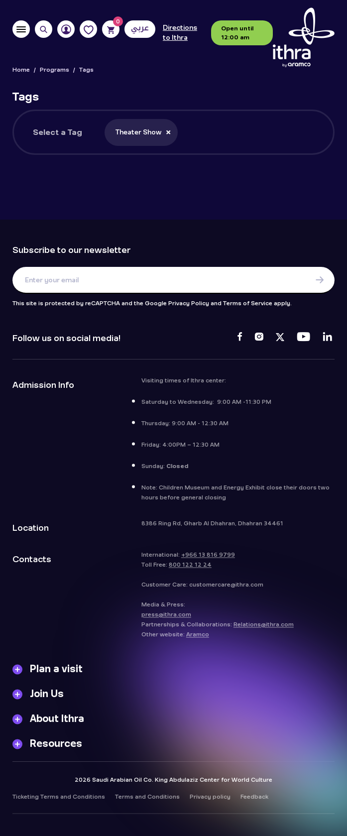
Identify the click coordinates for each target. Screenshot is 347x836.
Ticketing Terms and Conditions (58, 803)
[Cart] (110, 29)
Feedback (254, 803)
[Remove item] (168, 131)
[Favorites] (88, 29)
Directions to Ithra (180, 33)
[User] (66, 29)
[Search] (43, 29)
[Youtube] (303, 338)
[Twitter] (280, 338)
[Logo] (304, 38)
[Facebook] (239, 338)
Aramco (197, 640)
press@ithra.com (166, 620)
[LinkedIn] (327, 338)
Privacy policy (210, 803)
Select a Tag (57, 132)
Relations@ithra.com (263, 630)
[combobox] (208, 132)
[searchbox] (191, 139)
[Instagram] (258, 338)
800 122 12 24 (190, 571)
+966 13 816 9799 (208, 561)
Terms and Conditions (147, 803)
